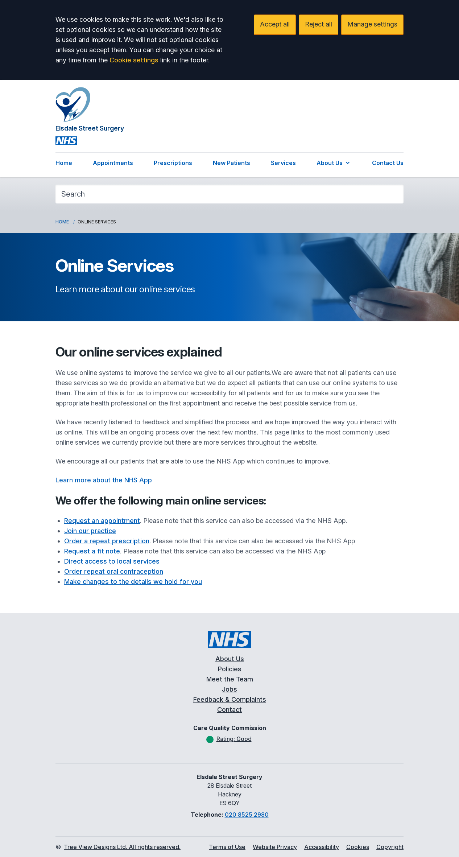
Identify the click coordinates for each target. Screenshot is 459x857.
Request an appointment (102, 520)
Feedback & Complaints (229, 699)
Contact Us (388, 162)
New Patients (231, 162)
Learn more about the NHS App (103, 480)
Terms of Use (227, 846)
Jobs (229, 689)
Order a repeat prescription (106, 541)
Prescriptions (173, 162)
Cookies (357, 846)
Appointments (113, 162)
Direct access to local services (112, 561)
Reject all (318, 24)
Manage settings (372, 24)
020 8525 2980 (247, 814)
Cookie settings (133, 60)
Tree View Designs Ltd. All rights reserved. (122, 846)
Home (63, 162)
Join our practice (90, 531)
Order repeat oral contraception (113, 571)
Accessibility (321, 846)
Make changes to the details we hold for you (133, 581)
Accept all (275, 24)
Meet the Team (229, 679)
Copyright (390, 846)
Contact (229, 709)
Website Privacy (275, 846)
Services (283, 162)
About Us (334, 162)
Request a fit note (92, 551)
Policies (229, 669)
